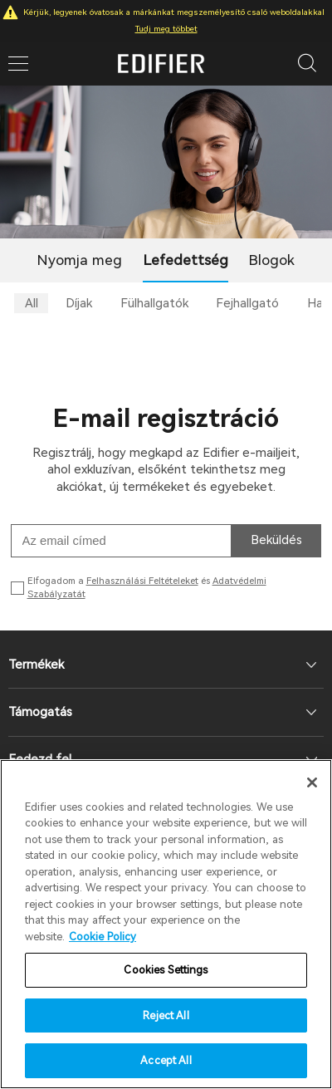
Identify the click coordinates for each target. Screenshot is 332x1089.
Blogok (272, 260)
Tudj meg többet (166, 28)
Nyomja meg (79, 260)
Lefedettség (186, 260)
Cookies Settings (166, 970)
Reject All (165, 1015)
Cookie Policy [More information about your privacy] (102, 936)
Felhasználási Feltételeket (142, 581)
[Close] (312, 782)
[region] (166, 924)
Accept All (165, 1060)
